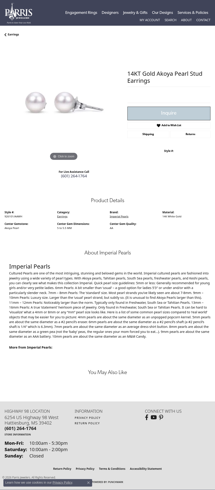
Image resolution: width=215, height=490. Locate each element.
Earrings (13, 34)
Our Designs (162, 13)
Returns (190, 134)
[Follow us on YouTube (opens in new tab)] (154, 417)
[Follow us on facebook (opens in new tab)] (146, 417)
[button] (150, 20)
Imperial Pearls (119, 216)
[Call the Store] (20, 428)
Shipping (148, 134)
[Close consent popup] (88, 482)
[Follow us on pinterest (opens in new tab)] (161, 417)
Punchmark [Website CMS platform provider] (115, 482)
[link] (203, 20)
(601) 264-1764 (74, 176)
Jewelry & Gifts (135, 13)
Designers (110, 13)
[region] (64, 103)
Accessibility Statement (146, 469)
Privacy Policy (88, 418)
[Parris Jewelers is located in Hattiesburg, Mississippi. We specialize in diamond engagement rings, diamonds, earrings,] (21, 13)
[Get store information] (18, 434)
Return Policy (87, 423)
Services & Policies (192, 13)
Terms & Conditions (112, 469)
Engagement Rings (81, 13)
